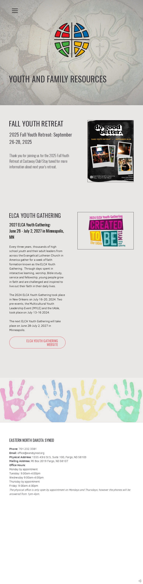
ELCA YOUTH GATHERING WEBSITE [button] (42, 342)
